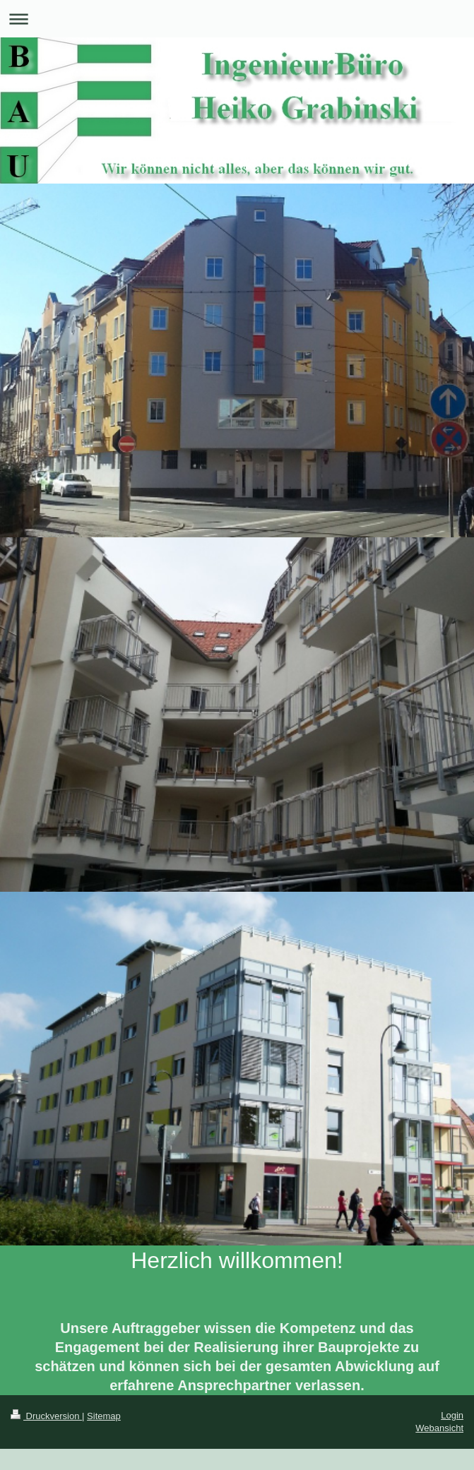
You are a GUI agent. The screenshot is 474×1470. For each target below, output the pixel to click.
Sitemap (104, 1416)
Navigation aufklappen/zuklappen (237, 19)
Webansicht (439, 1428)
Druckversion (46, 1416)
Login (452, 1415)
